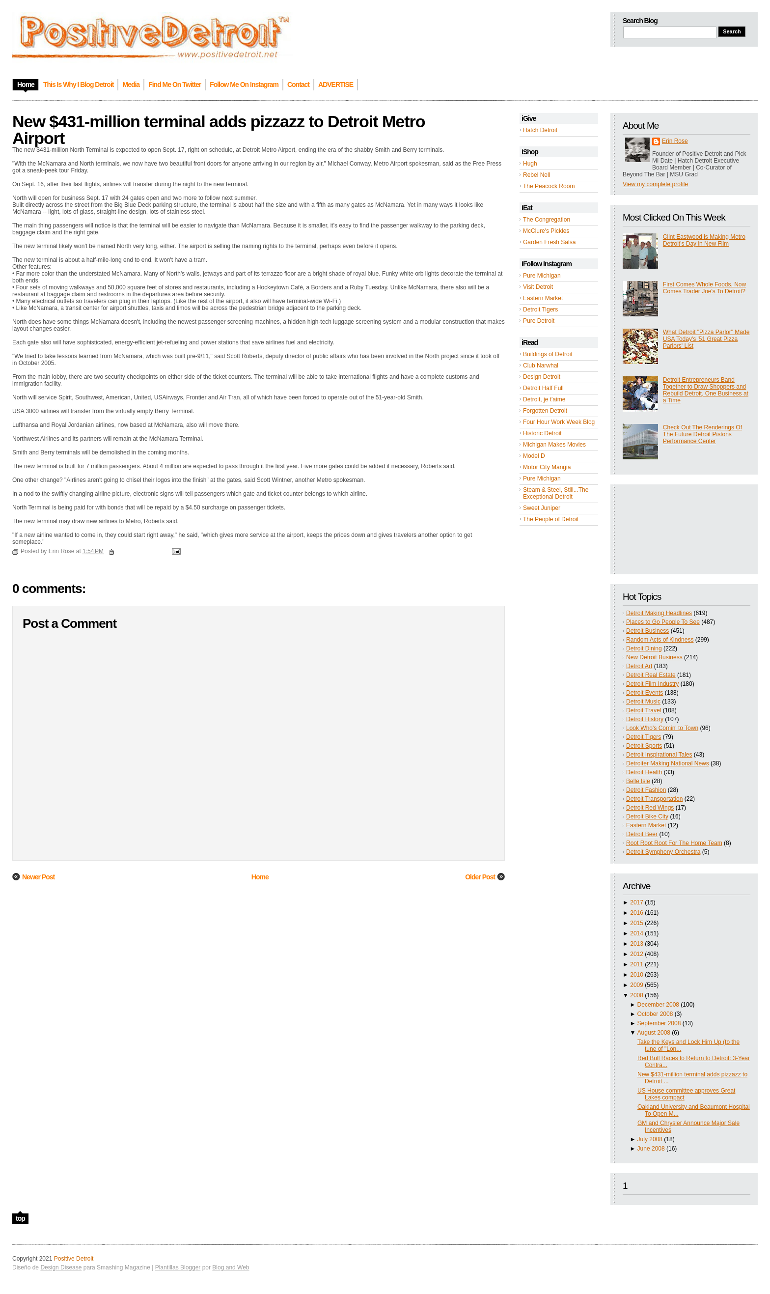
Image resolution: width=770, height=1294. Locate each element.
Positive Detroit (74, 1258)
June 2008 (651, 1148)
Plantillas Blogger (178, 1267)
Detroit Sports (644, 745)
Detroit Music (643, 701)
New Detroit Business (654, 657)
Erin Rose (675, 141)
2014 (636, 933)
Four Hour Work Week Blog (559, 422)
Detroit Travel (643, 710)
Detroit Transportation (654, 798)
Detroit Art (639, 666)
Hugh (530, 163)
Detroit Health (644, 772)
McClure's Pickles (546, 230)
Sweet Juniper (541, 508)
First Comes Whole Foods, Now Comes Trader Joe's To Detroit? (704, 288)
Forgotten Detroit (545, 410)
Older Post (480, 877)
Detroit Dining (644, 648)
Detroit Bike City (647, 816)
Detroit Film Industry (652, 683)
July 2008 (649, 1139)
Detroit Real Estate (651, 675)
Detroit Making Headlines (659, 613)
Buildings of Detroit (548, 354)
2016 (636, 912)
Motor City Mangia (547, 467)
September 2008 (659, 1023)
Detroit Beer (642, 834)
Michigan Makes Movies (554, 444)
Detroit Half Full (543, 388)
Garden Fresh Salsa (549, 242)
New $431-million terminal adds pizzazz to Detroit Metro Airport (218, 129)
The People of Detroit (550, 519)
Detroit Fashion (646, 790)
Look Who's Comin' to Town (662, 728)
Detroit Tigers (540, 309)
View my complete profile (655, 184)
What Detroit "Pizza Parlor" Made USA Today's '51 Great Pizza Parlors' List (706, 339)
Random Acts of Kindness (659, 639)
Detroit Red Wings (650, 807)
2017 (636, 902)
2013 (636, 943)
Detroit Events (644, 692)
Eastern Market (543, 298)
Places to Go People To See (663, 622)
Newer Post (38, 877)
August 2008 (653, 1032)
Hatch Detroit (540, 130)
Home (260, 877)
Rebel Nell (536, 174)
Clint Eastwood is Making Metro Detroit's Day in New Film (704, 240)
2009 (636, 985)
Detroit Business (647, 630)
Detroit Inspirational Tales (659, 754)
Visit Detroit (538, 286)
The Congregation (546, 219)
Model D (534, 455)
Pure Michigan (542, 275)
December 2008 (658, 1004)
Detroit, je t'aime (544, 399)
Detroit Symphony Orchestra (663, 851)
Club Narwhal (540, 365)
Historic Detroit (542, 433)
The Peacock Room (549, 186)
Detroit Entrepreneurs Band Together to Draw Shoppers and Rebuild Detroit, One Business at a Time (705, 390)
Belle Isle (638, 781)
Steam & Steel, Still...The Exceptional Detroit (555, 493)
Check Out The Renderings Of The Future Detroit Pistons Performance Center (702, 434)
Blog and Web (230, 1267)
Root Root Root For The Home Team (674, 843)
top (20, 1218)
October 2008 (655, 1014)
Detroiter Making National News (667, 763)
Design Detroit (541, 376)
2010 (636, 974)
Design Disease (61, 1267)
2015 (636, 923)
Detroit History (644, 719)
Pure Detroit (538, 320)
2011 (636, 964)
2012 (636, 954)
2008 (636, 995)
